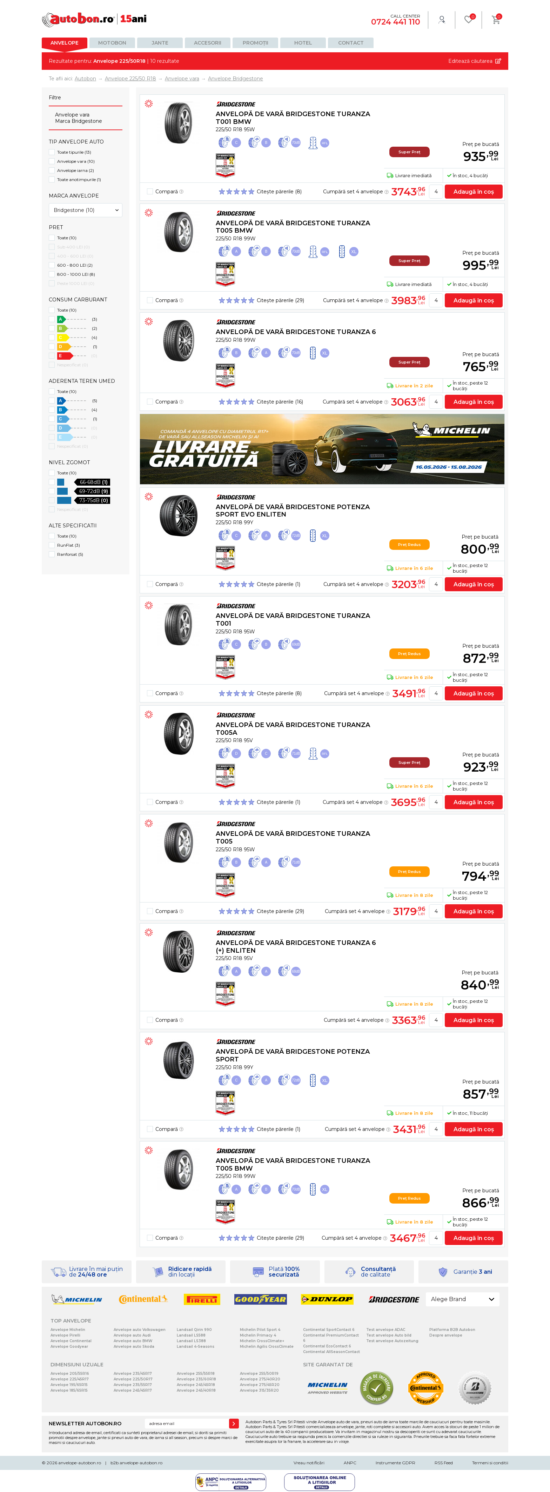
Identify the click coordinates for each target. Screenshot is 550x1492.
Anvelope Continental (71, 1341)
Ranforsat (70, 554)
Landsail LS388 (191, 1341)
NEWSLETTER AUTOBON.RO (85, 1423)
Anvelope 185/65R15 (69, 1390)
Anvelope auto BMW (133, 1341)
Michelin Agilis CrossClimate (267, 1346)
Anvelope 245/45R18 (196, 1385)
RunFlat (68, 545)
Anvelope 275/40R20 (260, 1379)
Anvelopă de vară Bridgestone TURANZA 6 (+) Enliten (296, 946)
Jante (160, 43)
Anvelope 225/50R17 (133, 1379)
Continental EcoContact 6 (327, 1346)
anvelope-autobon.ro (79, 1462)
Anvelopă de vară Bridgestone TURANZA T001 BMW (293, 118)
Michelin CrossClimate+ (262, 1341)
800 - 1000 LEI (76, 274)
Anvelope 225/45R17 (70, 1379)
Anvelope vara (72, 115)
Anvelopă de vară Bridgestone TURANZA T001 (293, 619)
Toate (66, 237)
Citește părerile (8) (279, 191)
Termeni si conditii (490, 1462)
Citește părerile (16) (280, 402)
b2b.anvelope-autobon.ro (136, 1462)
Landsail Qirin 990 (194, 1329)
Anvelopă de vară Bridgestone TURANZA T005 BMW (293, 227)
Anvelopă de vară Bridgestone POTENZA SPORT (293, 1055)
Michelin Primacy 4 (258, 1335)
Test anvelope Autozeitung (392, 1341)
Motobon (112, 43)
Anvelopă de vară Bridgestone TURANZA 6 (296, 332)
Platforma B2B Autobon (452, 1329)
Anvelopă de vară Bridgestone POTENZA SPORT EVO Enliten (293, 511)
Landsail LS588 (191, 1335)
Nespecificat (72, 364)
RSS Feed (444, 1462)
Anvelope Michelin (68, 1329)
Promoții (255, 43)
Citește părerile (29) (280, 300)
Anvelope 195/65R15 (69, 1385)
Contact (351, 43)
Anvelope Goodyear (69, 1346)
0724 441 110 (395, 22)
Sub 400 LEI (73, 246)
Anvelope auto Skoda (134, 1346)
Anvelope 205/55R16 (70, 1373)
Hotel (303, 43)
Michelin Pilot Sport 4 (260, 1329)
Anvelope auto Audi (132, 1335)
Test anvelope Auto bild (388, 1335)
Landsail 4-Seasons (195, 1346)
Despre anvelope (445, 1335)
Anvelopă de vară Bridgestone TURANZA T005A (293, 729)
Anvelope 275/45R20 (260, 1385)
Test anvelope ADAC (385, 1329)
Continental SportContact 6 (329, 1329)
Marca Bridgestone (78, 121)
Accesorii (207, 43)
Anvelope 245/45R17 (133, 1390)
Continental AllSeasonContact (331, 1352)
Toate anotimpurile (79, 179)
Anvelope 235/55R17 (133, 1385)
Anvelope (65, 43)
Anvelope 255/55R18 (196, 1373)
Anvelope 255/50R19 (259, 1373)
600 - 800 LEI (75, 265)
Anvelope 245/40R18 (196, 1390)
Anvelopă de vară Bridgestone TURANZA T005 (293, 837)
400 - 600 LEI (75, 256)
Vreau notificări (309, 1462)
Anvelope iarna (75, 170)
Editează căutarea (470, 61)
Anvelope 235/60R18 (196, 1379)
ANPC (350, 1462)
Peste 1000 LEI (75, 283)
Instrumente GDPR (395, 1462)
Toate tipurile (74, 152)
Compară (169, 191)
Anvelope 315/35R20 (259, 1390)
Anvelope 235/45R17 (133, 1373)
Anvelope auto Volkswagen (140, 1329)
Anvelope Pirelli (65, 1335)
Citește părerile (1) (278, 584)
